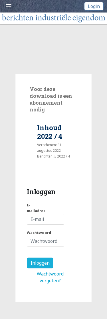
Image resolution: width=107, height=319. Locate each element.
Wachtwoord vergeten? (50, 277)
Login (94, 6)
